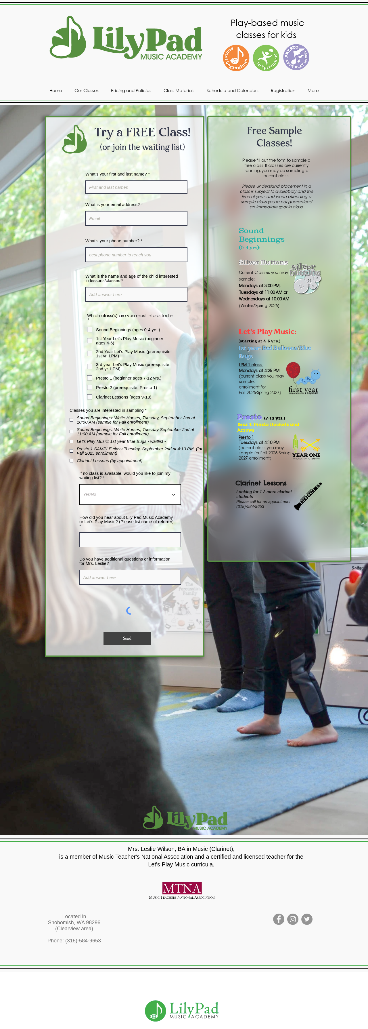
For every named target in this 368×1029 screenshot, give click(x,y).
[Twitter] (307, 919)
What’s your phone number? (112, 241)
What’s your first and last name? (116, 174)
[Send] (127, 638)
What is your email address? (112, 204)
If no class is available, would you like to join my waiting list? (124, 475)
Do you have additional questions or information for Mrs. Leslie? (124, 561)
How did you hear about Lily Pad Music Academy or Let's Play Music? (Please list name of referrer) (126, 519)
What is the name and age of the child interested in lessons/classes (131, 278)
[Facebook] (278, 919)
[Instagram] (292, 919)
